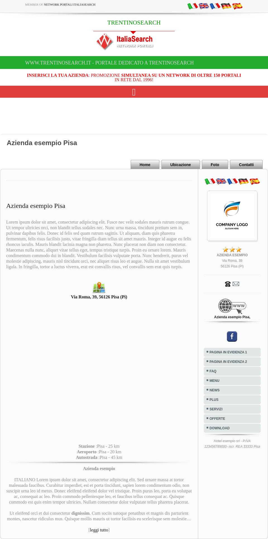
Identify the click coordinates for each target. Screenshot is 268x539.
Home (145, 164)
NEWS (215, 390)
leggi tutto (99, 530)
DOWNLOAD (220, 428)
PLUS (214, 400)
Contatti (246, 164)
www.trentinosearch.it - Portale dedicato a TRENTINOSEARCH (109, 63)
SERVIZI (216, 409)
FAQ (213, 371)
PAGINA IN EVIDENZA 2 (228, 362)
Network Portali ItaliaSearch (69, 4)
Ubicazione (180, 164)
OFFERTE (217, 419)
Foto (215, 164)
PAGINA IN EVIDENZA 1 (228, 352)
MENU (214, 381)
